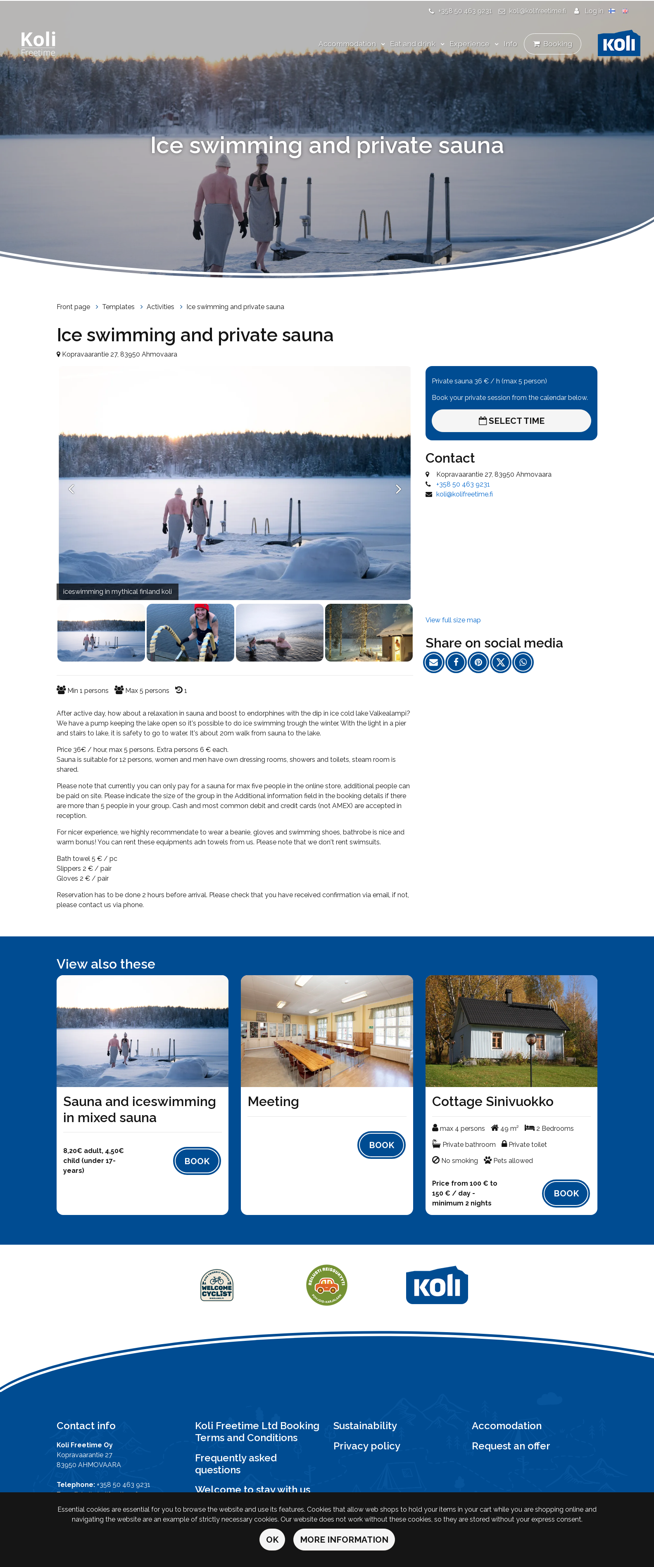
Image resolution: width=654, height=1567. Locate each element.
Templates (119, 307)
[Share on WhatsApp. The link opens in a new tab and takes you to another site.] (525, 664)
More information (344, 1539)
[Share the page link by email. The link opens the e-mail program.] (437, 664)
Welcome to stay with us (252, 1490)
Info (510, 43)
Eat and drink (413, 43)
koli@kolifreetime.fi (537, 11)
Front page (74, 307)
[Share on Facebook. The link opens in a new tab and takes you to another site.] (459, 664)
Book (196, 1161)
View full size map (453, 620)
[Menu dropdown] (381, 44)
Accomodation (507, 1426)
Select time (512, 421)
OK (272, 1539)
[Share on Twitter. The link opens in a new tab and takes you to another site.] (503, 664)
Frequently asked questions (236, 1464)
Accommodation (348, 43)
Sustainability (365, 1426)
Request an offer (511, 1446)
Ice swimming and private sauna (235, 307)
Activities (161, 307)
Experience (470, 43)
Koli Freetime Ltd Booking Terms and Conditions (257, 1432)
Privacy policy (366, 1446)
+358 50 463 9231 (465, 11)
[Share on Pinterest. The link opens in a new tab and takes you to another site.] (481, 664)
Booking (557, 43)
